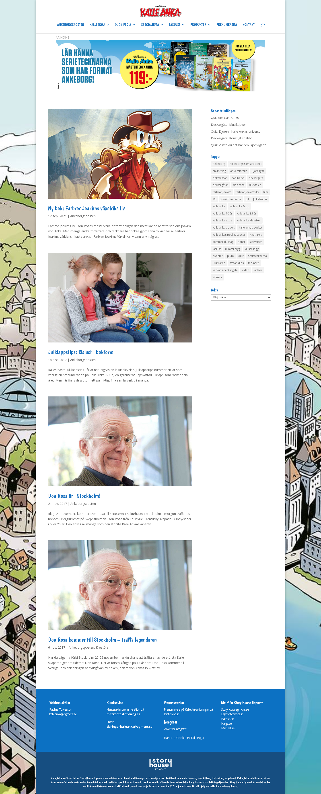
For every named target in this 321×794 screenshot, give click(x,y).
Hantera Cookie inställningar (184, 738)
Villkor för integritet (175, 729)
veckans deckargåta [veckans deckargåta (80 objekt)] (225, 270)
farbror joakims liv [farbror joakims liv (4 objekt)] (247, 192)
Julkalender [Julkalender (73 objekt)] (260, 199)
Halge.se (226, 723)
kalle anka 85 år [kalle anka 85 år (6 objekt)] (246, 213)
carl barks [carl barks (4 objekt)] (238, 178)
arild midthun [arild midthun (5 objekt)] (238, 171)
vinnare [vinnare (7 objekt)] (217, 277)
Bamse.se (227, 719)
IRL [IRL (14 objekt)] (214, 199)
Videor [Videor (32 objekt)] (258, 270)
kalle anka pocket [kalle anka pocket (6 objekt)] (224, 227)
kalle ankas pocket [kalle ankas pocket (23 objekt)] (250, 227)
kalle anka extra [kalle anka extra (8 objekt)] (222, 220)
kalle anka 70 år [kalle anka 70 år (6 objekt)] (222, 213)
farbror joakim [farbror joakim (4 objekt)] (222, 192)
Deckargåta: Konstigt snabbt (231, 138)
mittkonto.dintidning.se (123, 714)
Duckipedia (123, 25)
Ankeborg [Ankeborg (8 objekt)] (219, 164)
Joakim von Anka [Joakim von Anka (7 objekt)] (231, 199)
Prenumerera (226, 25)
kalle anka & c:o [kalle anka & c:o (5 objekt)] (239, 206)
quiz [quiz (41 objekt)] (241, 256)
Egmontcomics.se (232, 714)
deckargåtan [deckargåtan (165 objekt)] (220, 185)
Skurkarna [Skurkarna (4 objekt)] (219, 263)
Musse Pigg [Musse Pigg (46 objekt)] (252, 249)
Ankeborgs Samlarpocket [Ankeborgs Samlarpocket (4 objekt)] (245, 164)
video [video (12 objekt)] (245, 270)
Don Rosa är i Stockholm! (74, 495)
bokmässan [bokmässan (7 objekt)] (220, 178)
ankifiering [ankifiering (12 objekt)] (219, 171)
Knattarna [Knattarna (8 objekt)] (256, 235)
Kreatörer (103, 647)
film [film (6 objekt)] (265, 192)
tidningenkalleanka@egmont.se (129, 726)
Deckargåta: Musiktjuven (229, 124)
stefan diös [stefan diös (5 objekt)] (237, 263)
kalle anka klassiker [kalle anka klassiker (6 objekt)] (249, 220)
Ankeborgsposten (70, 25)
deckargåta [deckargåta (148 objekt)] (256, 178)
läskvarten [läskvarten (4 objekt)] (255, 242)
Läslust (174, 25)
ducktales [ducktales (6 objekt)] (255, 185)
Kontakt (249, 25)
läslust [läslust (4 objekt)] (217, 249)
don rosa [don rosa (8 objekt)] (239, 185)
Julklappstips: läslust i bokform (80, 352)
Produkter (198, 25)
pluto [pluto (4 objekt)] (230, 256)
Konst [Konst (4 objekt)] (241, 242)
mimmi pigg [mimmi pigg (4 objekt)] (232, 249)
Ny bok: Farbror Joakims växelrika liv (86, 208)
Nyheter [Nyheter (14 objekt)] (218, 256)
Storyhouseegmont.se (235, 709)
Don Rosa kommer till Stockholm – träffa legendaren (102, 639)
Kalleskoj (97, 25)
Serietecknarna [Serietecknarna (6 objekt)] (257, 256)
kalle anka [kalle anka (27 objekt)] (219, 206)
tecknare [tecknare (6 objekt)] (253, 263)
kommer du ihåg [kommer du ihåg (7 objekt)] (223, 242)
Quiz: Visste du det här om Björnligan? (238, 145)
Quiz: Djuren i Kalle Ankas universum (237, 131)
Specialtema (150, 25)
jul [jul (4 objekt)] (247, 199)
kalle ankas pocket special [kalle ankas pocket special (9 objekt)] (229, 235)
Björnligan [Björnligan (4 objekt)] (258, 171)
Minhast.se (228, 728)
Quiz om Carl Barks (225, 117)
